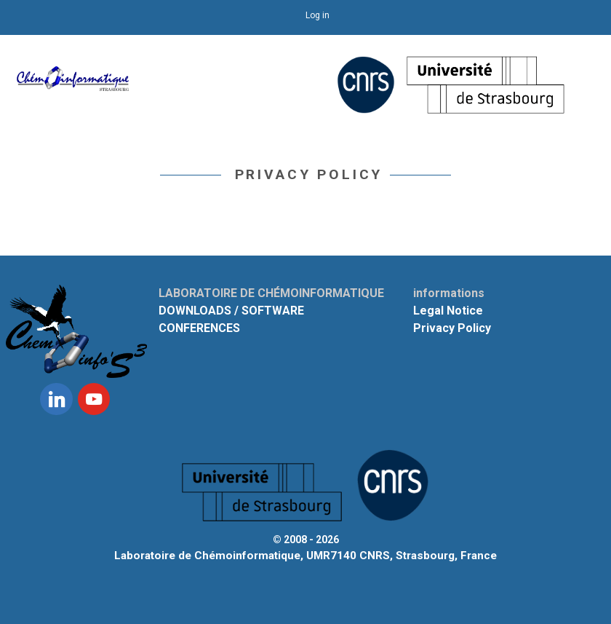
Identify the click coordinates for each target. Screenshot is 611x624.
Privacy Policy (452, 328)
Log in (318, 15)
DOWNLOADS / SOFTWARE (231, 310)
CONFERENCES (199, 328)
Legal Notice (448, 310)
